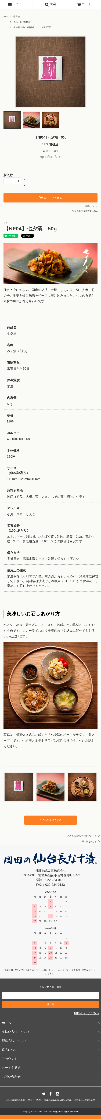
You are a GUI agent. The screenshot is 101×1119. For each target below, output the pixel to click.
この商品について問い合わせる (84, 836)
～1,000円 (46, 27)
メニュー (16, 4)
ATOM (39, 1099)
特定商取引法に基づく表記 (85, 211)
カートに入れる (50, 198)
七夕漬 (16, 16)
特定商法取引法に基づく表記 (57, 1099)
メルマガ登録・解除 (15, 1099)
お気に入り (50, 157)
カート (84, 4)
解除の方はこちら (86, 1013)
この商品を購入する (50, 820)
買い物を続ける (91, 841)
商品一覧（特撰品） (22, 22)
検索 (50, 4)
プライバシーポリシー (84, 1099)
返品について (91, 206)
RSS (29, 1099)
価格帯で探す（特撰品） (25, 27)
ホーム (5, 16)
